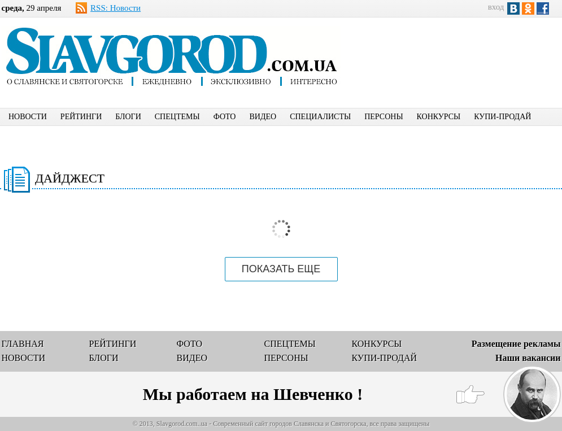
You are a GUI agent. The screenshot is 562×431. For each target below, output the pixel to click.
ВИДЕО (262, 116)
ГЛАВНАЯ (23, 344)
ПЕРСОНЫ (383, 116)
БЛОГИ (128, 116)
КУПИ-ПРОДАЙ (502, 116)
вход (496, 6)
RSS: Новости (115, 7)
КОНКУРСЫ (439, 116)
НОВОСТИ (27, 116)
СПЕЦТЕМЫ (177, 116)
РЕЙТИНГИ (81, 116)
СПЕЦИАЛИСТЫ (320, 116)
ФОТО (225, 116)
